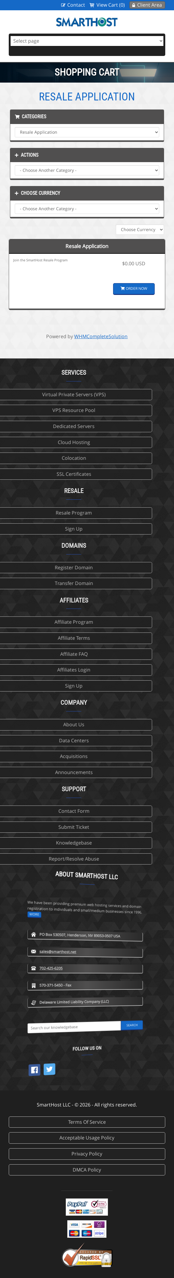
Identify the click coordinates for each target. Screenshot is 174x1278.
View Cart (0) (110, 5)
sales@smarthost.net (83, 907)
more (80, 863)
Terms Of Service (87, 1122)
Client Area (149, 5)
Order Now (134, 288)
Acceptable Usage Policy (86, 1137)
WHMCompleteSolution (101, 336)
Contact (76, 5)
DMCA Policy (87, 1169)
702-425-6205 (82, 924)
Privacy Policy (86, 1153)
